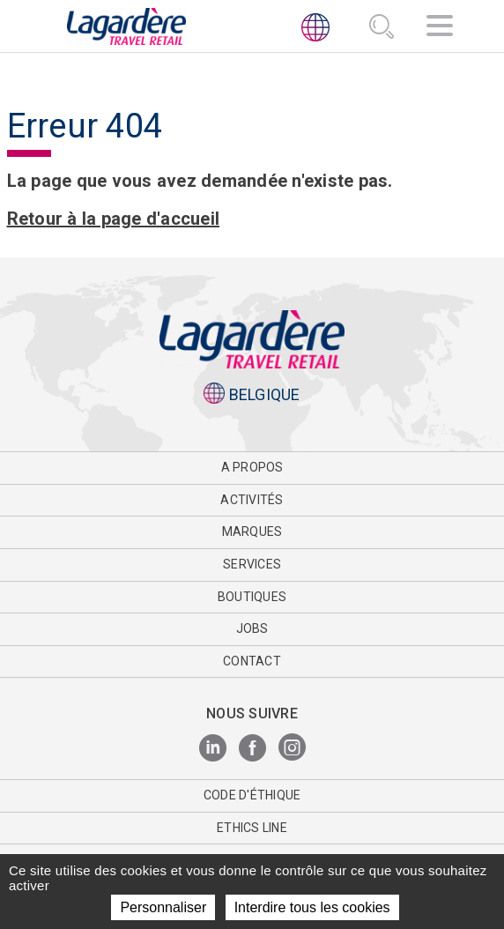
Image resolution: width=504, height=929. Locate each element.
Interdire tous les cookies (312, 907)
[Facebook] (252, 748)
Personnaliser (163, 907)
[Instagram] (292, 748)
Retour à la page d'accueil (113, 218)
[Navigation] (439, 28)
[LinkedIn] (212, 748)
